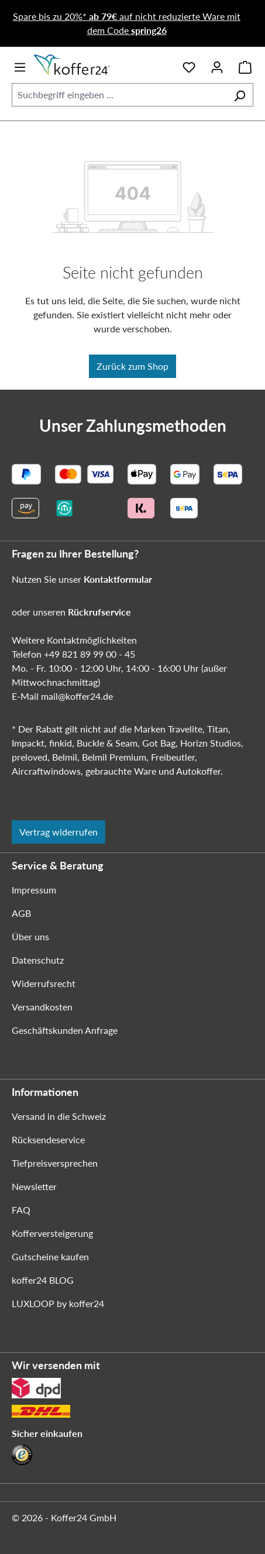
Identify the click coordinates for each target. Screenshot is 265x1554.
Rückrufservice (99, 611)
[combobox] (119, 94)
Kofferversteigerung (52, 1233)
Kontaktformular (118, 579)
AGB (21, 913)
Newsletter (34, 1186)
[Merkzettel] (189, 64)
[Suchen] (239, 94)
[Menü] (20, 64)
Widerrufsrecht (43, 983)
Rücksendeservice (48, 1139)
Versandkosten (42, 1006)
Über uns (30, 936)
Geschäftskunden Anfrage (65, 1030)
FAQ (21, 1209)
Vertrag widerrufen (58, 831)
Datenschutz (38, 959)
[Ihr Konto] (217, 64)
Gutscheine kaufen (50, 1256)
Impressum (34, 889)
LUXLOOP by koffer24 (58, 1303)
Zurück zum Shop (132, 366)
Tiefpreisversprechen (55, 1162)
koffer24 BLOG (43, 1279)
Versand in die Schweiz (59, 1116)
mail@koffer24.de (77, 696)
